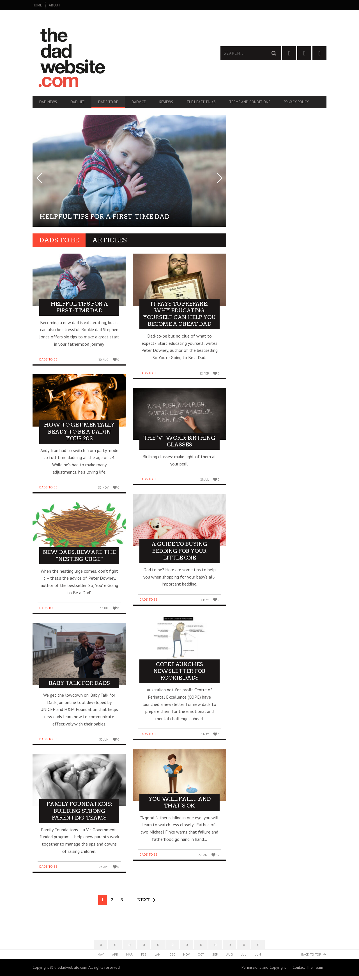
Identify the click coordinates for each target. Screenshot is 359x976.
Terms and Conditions (249, 102)
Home (37, 5)
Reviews (166, 102)
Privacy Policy (296, 102)
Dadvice (139, 102)
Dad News (48, 102)
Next (143, 899)
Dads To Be (108, 102)
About (55, 5)
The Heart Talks (201, 102)
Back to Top (311, 954)
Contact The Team (308, 967)
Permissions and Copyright (263, 967)
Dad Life (77, 102)
